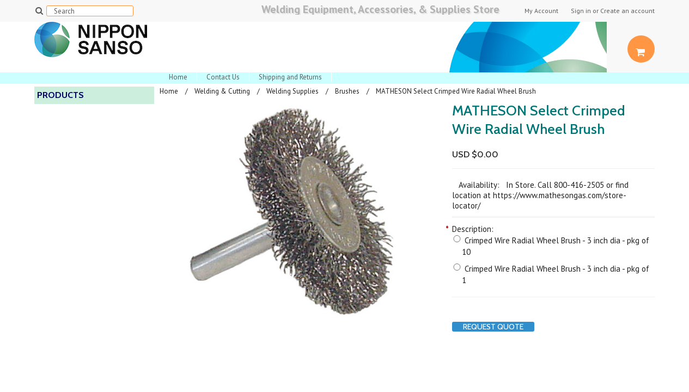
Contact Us (223, 77)
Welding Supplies (292, 91)
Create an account (627, 11)
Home (178, 77)
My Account (541, 11)
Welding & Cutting (222, 91)
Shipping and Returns (290, 77)
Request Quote (493, 327)
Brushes (347, 91)
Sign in (581, 11)
